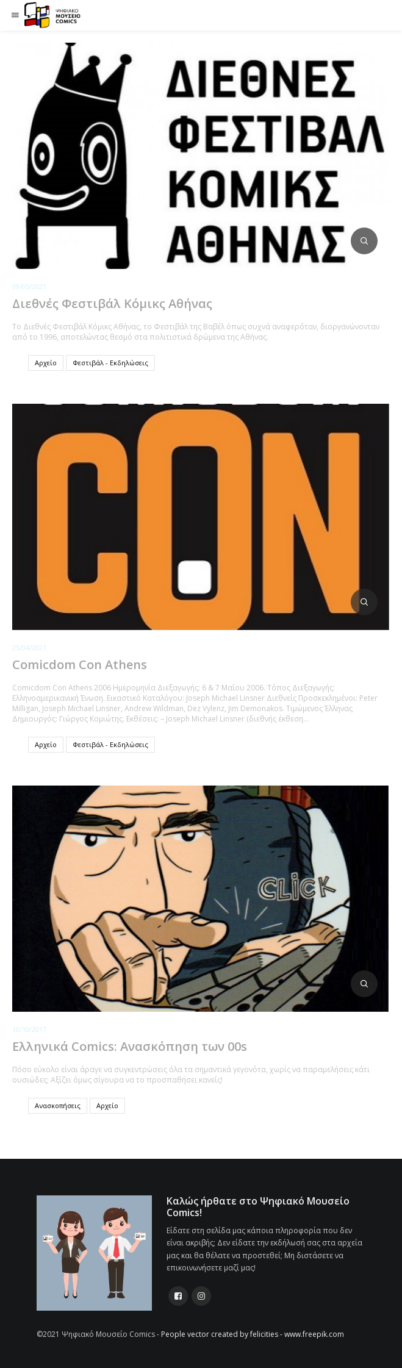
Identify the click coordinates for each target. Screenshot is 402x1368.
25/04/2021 (29, 647)
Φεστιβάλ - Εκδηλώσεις (110, 362)
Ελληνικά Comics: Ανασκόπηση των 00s (129, 1046)
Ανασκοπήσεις (58, 1105)
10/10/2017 (29, 1029)
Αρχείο (46, 362)
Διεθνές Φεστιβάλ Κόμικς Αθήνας (112, 303)
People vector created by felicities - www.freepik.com (252, 1334)
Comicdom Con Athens (79, 664)
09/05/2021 (29, 286)
